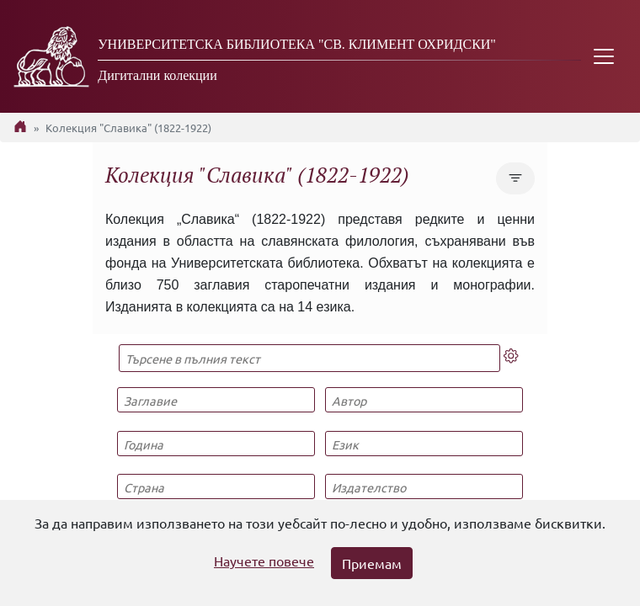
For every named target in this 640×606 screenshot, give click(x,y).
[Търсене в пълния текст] (309, 358)
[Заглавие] (215, 399)
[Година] (215, 443)
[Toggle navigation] (604, 56)
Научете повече (264, 560)
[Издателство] (423, 486)
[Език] (423, 443)
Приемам (372, 563)
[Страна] (215, 486)
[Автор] (423, 399)
